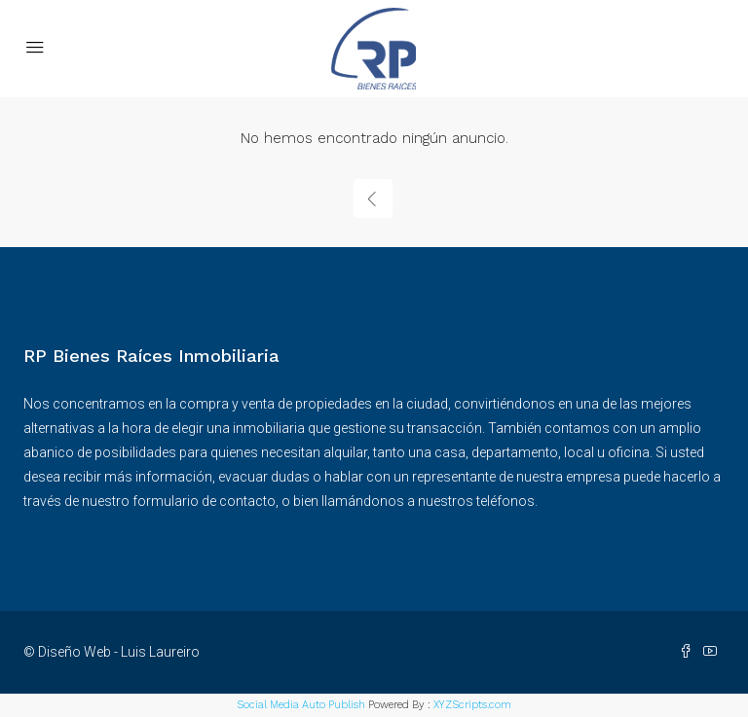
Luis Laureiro (160, 652)
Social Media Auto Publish (301, 705)
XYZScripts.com (472, 705)
